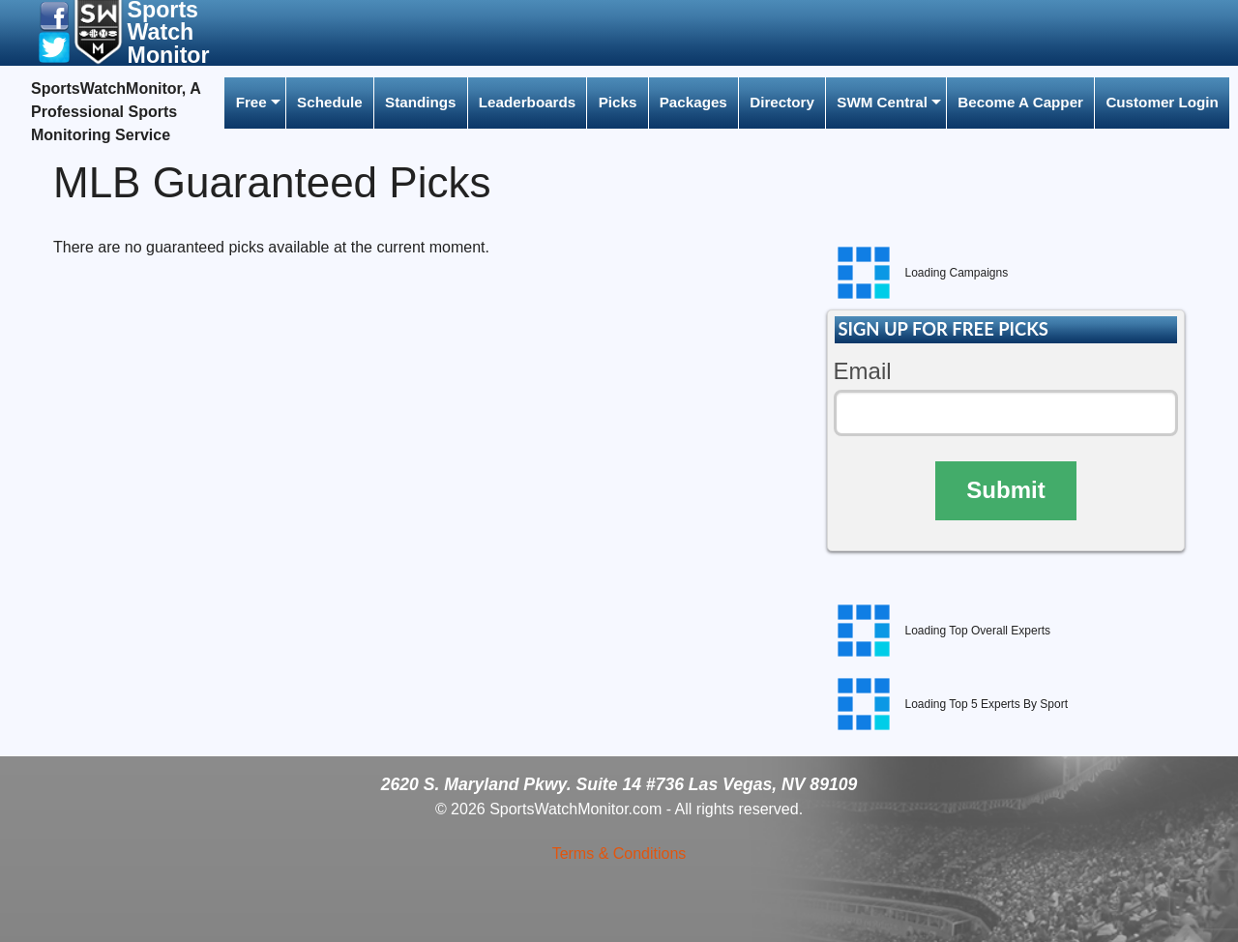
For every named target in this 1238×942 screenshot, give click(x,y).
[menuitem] (254, 103)
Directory (782, 102)
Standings (420, 102)
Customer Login (1161, 102)
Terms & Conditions (619, 853)
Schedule (330, 102)
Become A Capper (1020, 102)
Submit (1005, 490)
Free (251, 102)
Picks (618, 102)
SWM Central (882, 102)
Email (863, 371)
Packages (693, 102)
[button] (54, 15)
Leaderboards (527, 102)
